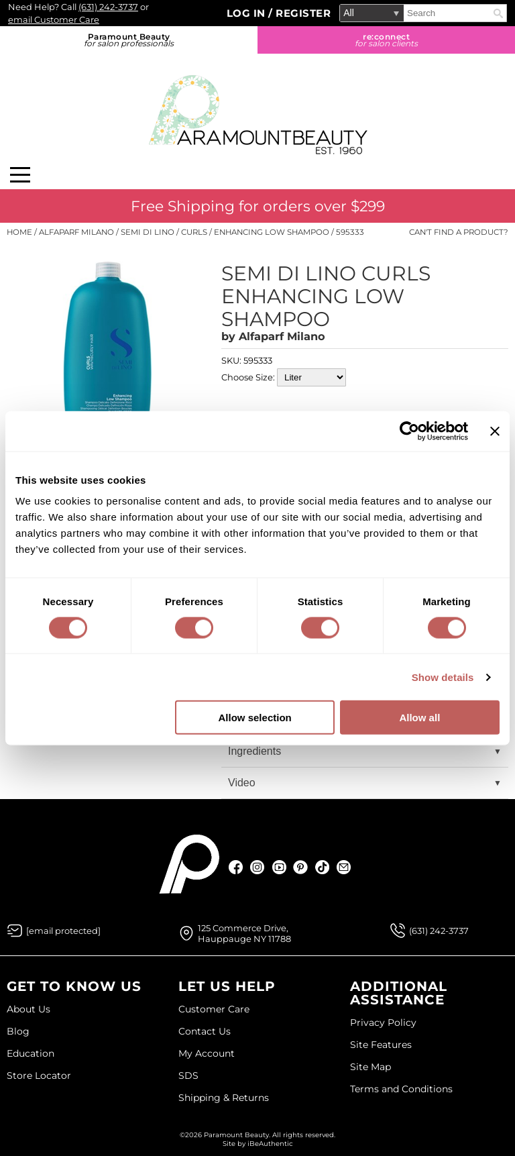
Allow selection (255, 717)
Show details (443, 676)
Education (30, 1053)
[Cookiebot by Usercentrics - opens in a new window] (409, 431)
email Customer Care (53, 19)
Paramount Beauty (128, 40)
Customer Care (213, 1009)
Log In (248, 13)
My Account (206, 1053)
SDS (188, 1075)
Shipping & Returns (223, 1098)
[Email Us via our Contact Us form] (63, 930)
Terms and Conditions (401, 1089)
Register (303, 13)
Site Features (381, 1045)
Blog (18, 1031)
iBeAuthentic (270, 1143)
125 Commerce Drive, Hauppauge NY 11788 (244, 933)
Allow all (419, 717)
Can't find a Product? (458, 232)
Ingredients (254, 751)
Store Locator (39, 1075)
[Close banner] (495, 430)
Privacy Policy (383, 1022)
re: (386, 40)
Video (241, 782)
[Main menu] (20, 174)
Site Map (370, 1067)
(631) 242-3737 (108, 6)
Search (498, 13)
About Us (28, 1009)
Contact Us (204, 1031)
